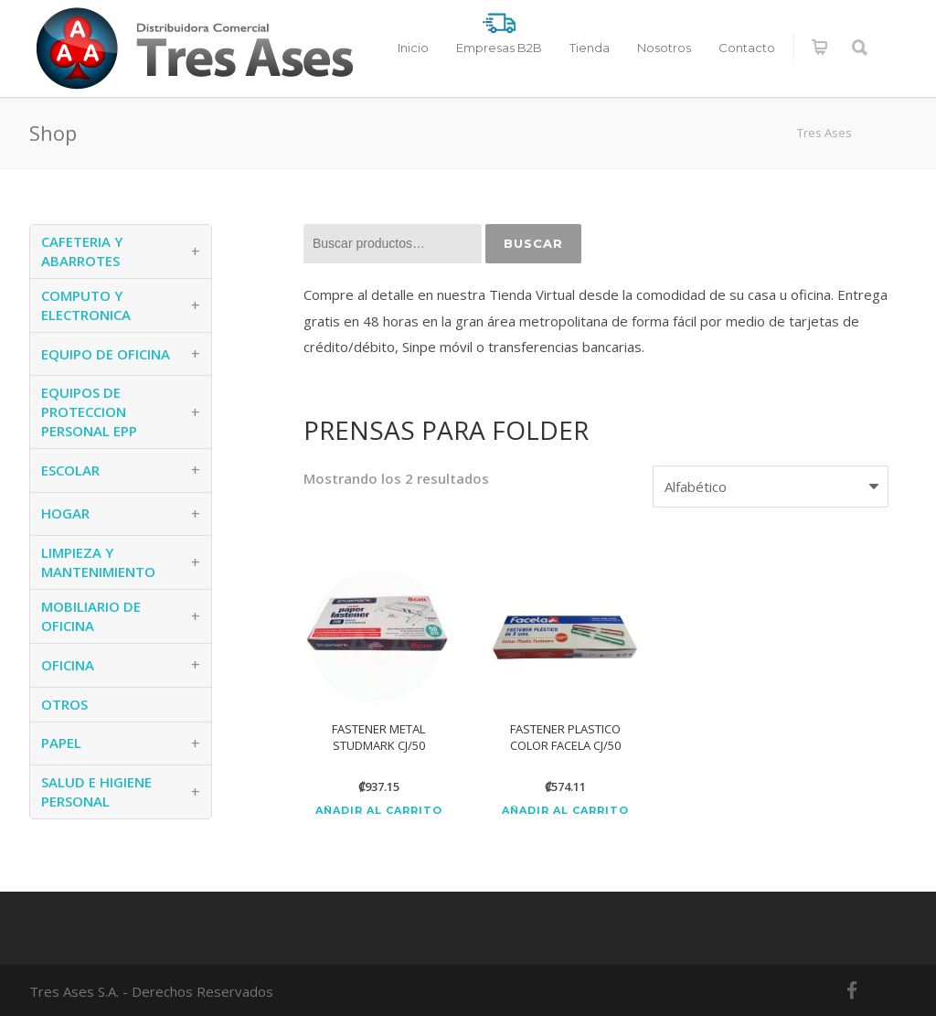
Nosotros (664, 47)
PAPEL (61, 742)
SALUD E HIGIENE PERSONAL (96, 791)
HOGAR (65, 513)
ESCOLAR (70, 470)
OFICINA (67, 665)
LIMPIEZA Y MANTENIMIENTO (98, 562)
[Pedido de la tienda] (770, 486)
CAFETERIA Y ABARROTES (81, 251)
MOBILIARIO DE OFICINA (91, 616)
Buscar (533, 243)
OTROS (64, 704)
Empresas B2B (499, 47)
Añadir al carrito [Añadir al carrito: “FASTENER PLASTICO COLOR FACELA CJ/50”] (565, 811)
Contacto (746, 47)
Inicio (413, 47)
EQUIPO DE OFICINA (105, 354)
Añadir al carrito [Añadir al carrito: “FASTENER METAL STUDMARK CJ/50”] (378, 811)
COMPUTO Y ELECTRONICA (86, 305)
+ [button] (195, 251)
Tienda (589, 47)
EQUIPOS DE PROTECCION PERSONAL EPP (89, 411)
